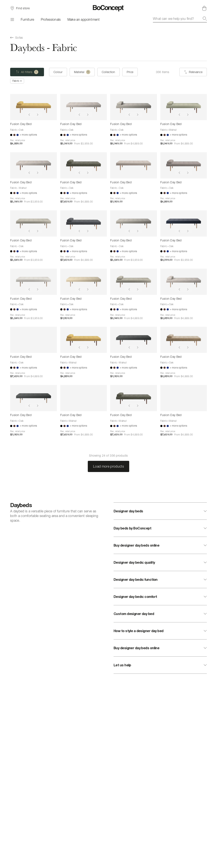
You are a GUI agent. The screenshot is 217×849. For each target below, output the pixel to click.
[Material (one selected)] (82, 72)
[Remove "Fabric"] (17, 81)
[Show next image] (37, 114)
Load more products (108, 466)
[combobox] (179, 18)
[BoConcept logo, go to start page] (108, 8)
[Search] (204, 18)
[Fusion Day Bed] (33, 107)
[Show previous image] (29, 114)
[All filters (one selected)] (27, 72)
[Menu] (12, 19)
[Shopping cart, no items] (204, 8)
